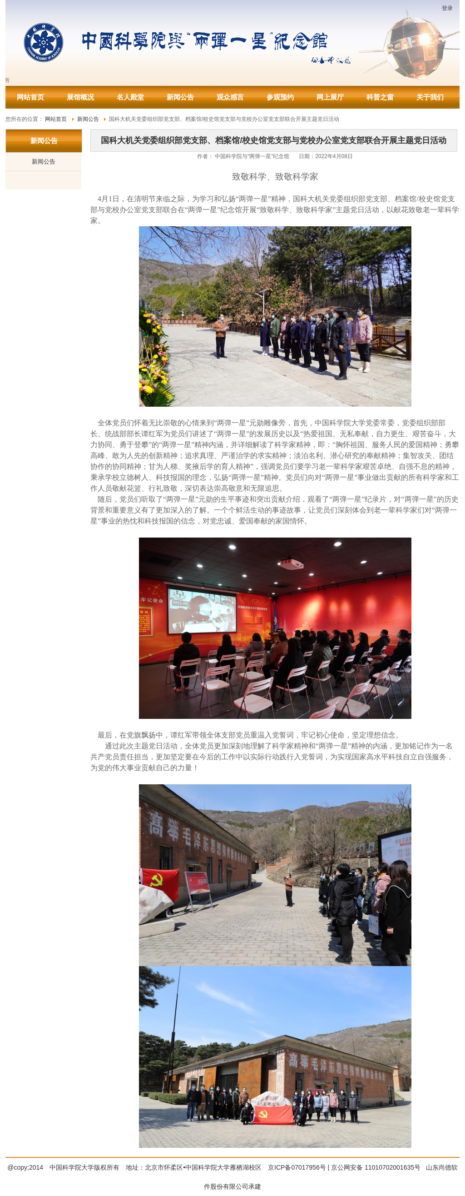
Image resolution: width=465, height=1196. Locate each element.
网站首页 (30, 97)
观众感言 (230, 97)
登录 (447, 8)
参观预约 (280, 97)
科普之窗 (380, 97)
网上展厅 (330, 97)
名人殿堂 (130, 97)
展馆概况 (80, 97)
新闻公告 (180, 97)
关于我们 (430, 97)
